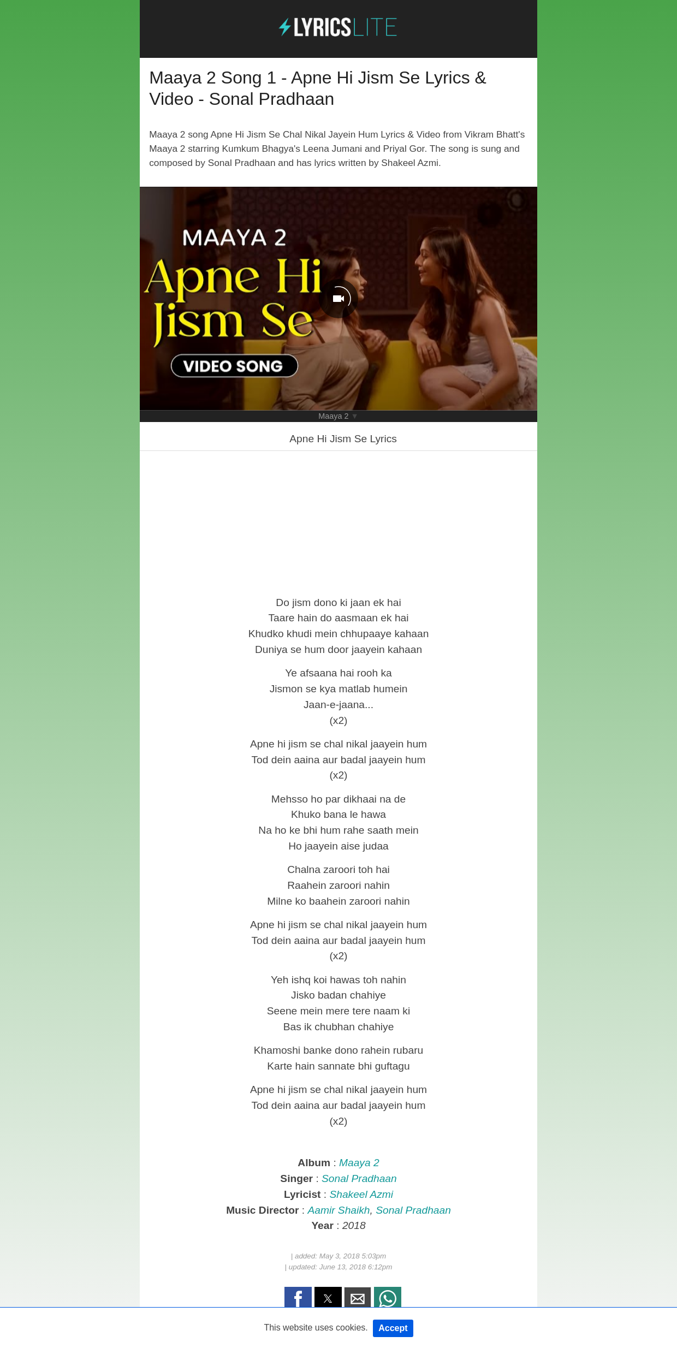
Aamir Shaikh (338, 1210)
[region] (338, 522)
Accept (392, 1328)
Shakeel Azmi (361, 1194)
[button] (298, 1299)
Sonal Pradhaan (359, 1178)
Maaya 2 (333, 416)
